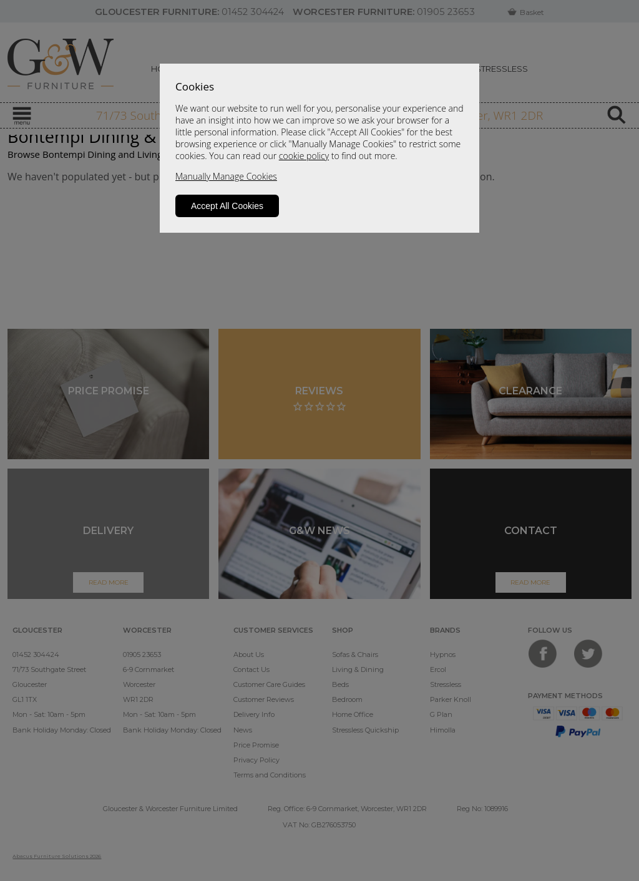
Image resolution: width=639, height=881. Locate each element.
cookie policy (304, 156)
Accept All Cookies (227, 206)
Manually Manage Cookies (226, 176)
